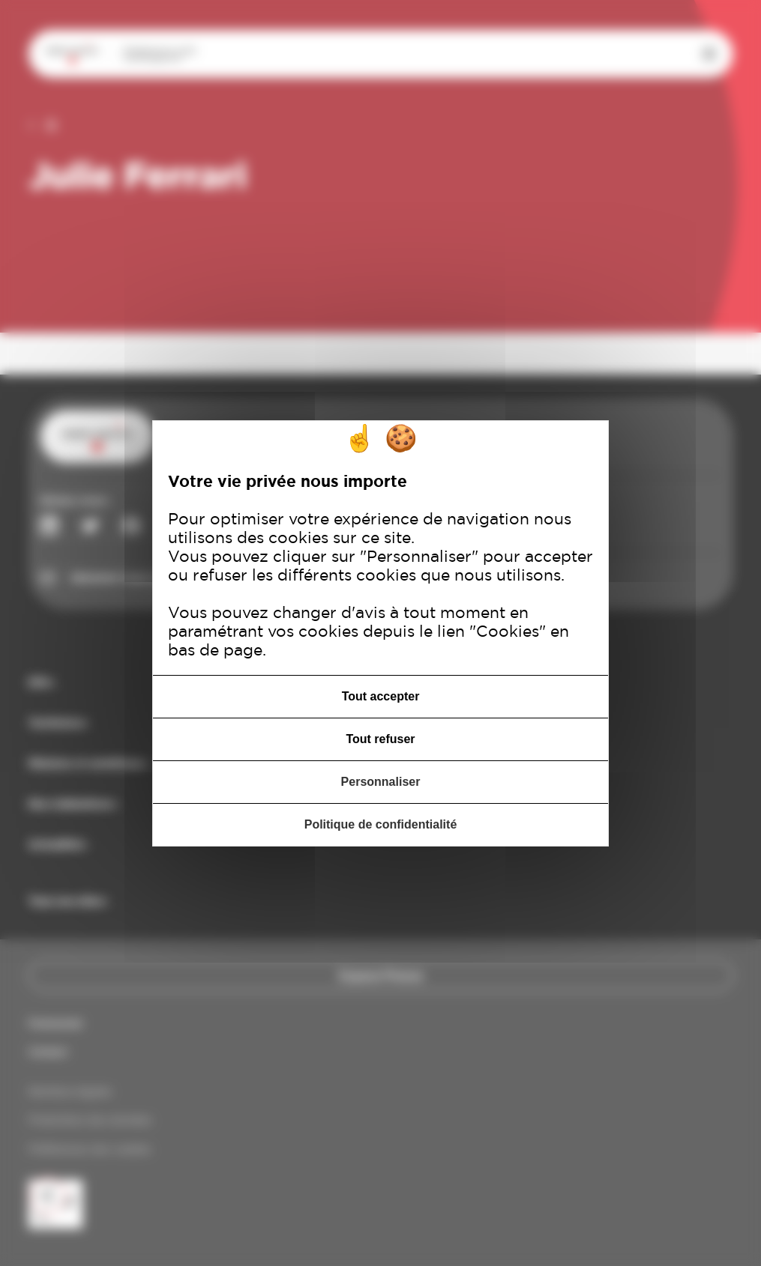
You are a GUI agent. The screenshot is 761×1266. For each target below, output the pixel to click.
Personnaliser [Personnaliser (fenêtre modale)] (381, 781)
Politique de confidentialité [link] (380, 824)
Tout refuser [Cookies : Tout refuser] (380, 739)
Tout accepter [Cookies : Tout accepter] (381, 696)
